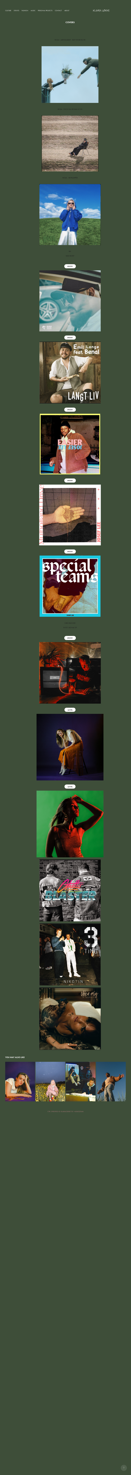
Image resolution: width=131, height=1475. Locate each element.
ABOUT (66, 11)
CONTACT (58, 11)
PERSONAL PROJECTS (45, 11)
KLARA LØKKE (101, 11)
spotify (70, 710)
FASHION (25, 11)
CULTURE (8, 11)
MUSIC (33, 11)
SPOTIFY (70, 266)
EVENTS (16, 11)
